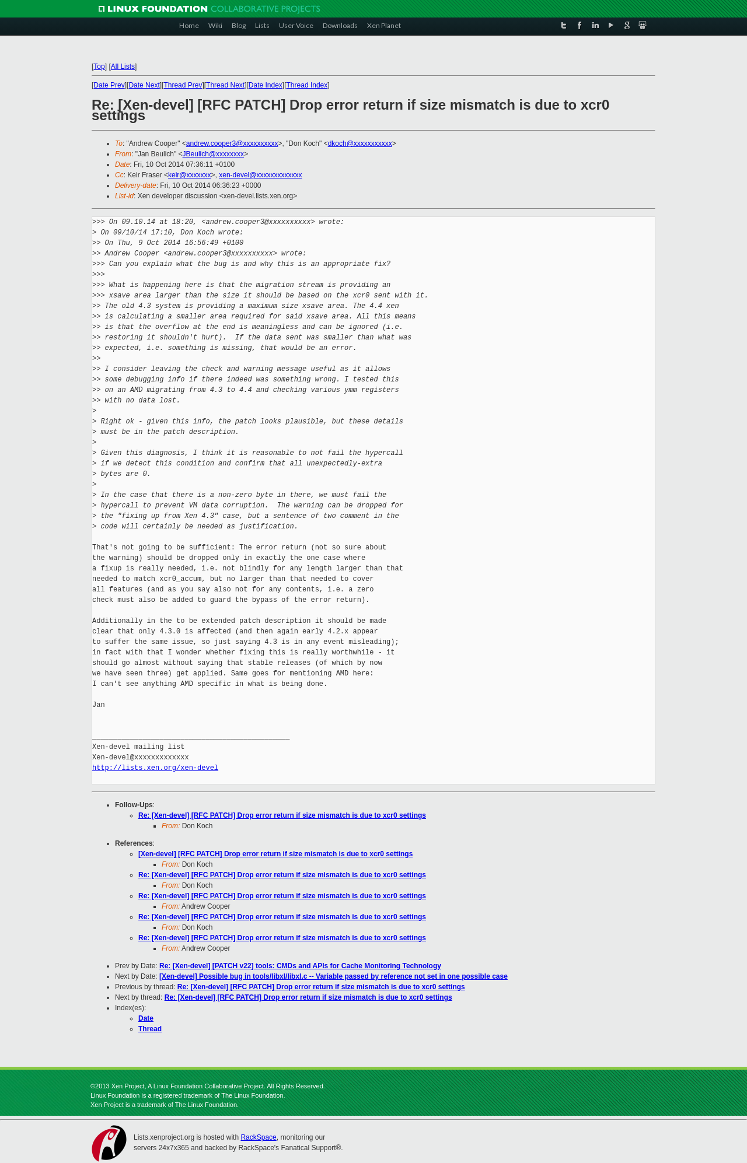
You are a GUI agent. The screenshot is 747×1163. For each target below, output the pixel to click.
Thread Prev (182, 85)
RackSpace (258, 1137)
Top (98, 66)
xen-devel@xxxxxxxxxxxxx (260, 175)
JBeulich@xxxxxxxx (214, 154)
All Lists (123, 66)
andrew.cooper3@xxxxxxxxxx (232, 143)
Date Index (265, 85)
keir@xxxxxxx (189, 175)
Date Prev (108, 85)
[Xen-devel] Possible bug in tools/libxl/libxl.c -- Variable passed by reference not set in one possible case (333, 976)
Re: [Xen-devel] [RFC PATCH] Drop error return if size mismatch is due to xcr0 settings (282, 815)
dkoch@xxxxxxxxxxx (360, 143)
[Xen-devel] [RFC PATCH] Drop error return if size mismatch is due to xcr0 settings (275, 854)
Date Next (143, 85)
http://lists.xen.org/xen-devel (155, 768)
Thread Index (307, 85)
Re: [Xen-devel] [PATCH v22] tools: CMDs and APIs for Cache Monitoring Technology (300, 966)
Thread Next (225, 85)
